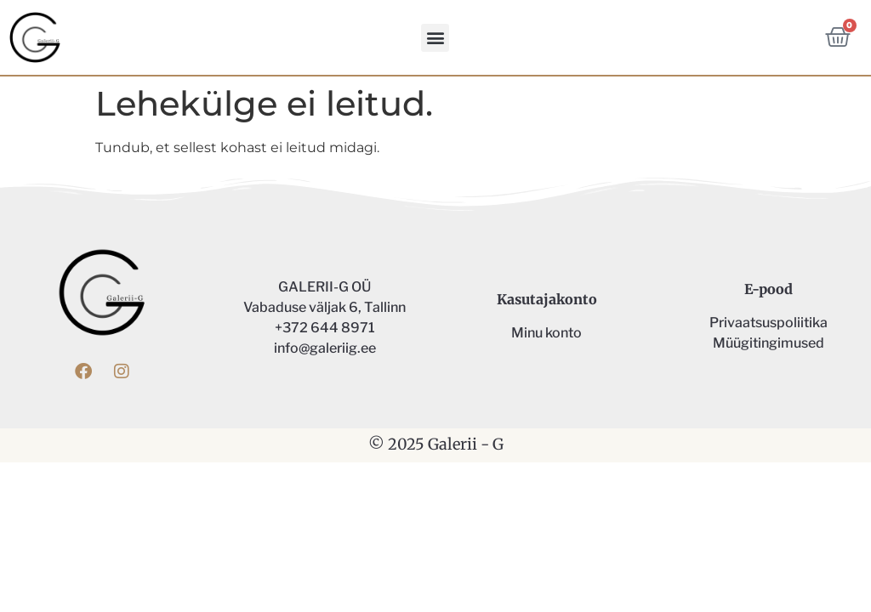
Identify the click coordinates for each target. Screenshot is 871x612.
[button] (435, 38)
